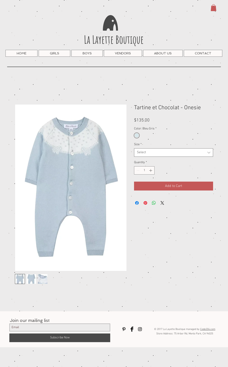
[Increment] (151, 170)
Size (138, 144)
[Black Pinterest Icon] (123, 329)
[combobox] (173, 152)
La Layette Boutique (114, 39)
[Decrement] (137, 170)
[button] (213, 7)
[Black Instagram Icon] (139, 329)
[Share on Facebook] (137, 203)
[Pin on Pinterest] (145, 203)
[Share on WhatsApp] (154, 203)
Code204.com (207, 329)
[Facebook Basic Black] (131, 329)
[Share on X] (162, 203)
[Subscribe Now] (59, 337)
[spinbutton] (144, 170)
